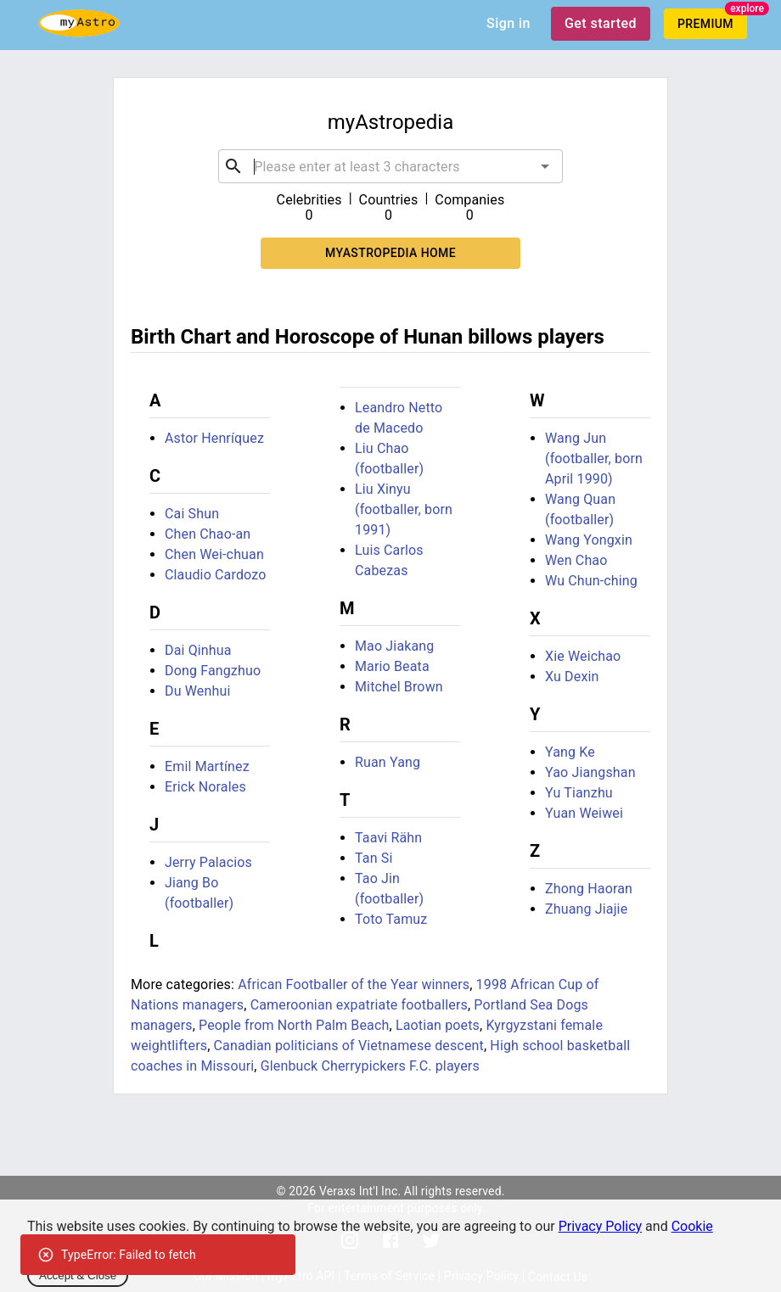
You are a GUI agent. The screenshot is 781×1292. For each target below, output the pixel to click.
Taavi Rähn (388, 838)
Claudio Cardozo (215, 575)
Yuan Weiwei (584, 813)
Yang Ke (570, 752)
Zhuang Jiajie (586, 909)
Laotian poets (438, 1025)
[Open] (545, 166)
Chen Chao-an (207, 534)
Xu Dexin (572, 676)
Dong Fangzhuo (213, 671)
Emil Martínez (207, 766)
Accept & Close (77, 1275)
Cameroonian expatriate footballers (359, 1005)
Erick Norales (205, 787)
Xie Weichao (583, 656)
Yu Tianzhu (579, 793)
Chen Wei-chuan (214, 554)
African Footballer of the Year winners (353, 984)
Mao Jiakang (394, 646)
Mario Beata (392, 666)
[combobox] (390, 166)
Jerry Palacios (208, 862)
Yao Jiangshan (590, 772)
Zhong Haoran (588, 889)
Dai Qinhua (198, 650)
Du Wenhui (197, 691)
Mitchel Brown (399, 687)
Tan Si (373, 858)
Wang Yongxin (588, 540)
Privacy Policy (601, 1226)
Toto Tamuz (391, 919)
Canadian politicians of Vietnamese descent (349, 1046)
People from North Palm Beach (294, 1025)
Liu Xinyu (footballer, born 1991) (403, 509)
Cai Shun (192, 514)
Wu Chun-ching (591, 581)
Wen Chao (576, 560)
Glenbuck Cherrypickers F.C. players (370, 1066)
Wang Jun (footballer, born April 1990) (594, 458)
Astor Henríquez (214, 438)
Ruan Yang (387, 762)
